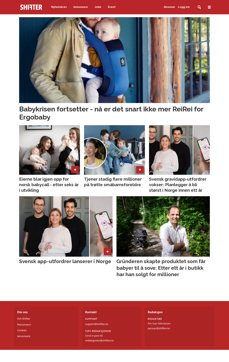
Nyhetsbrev (59, 7)
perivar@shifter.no (159, 328)
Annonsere (80, 7)
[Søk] (199, 7)
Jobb (98, 7)
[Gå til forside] (31, 7)
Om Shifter (23, 318)
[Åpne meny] (209, 7)
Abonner (169, 7)
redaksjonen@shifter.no (99, 340)
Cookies (22, 330)
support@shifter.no (96, 324)
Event (112, 7)
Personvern (24, 324)
